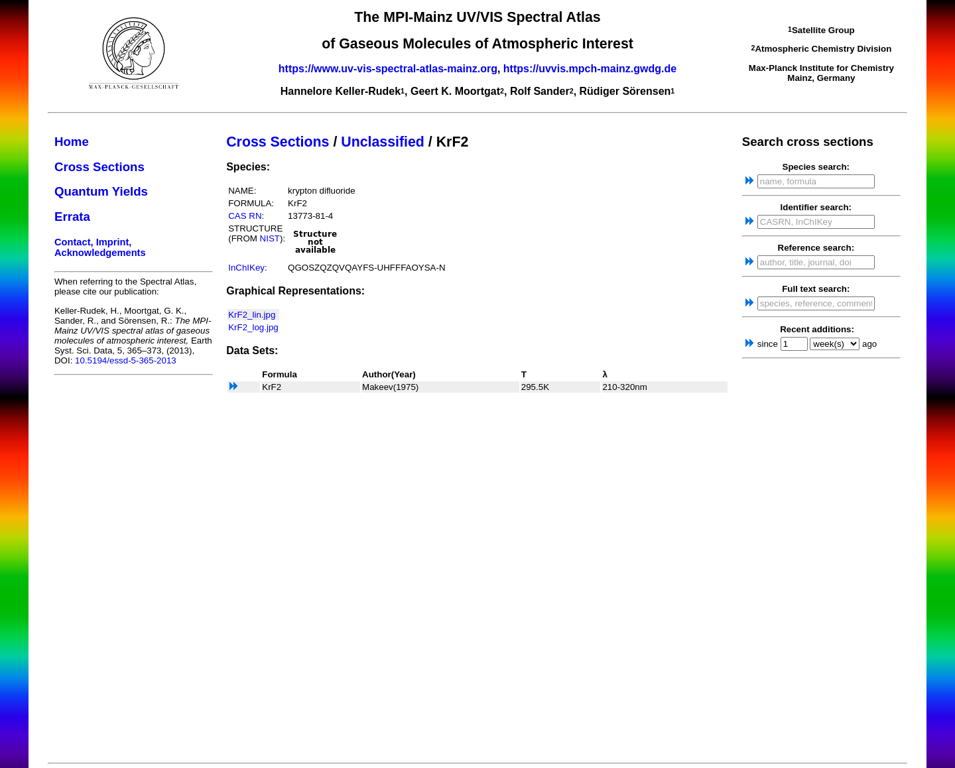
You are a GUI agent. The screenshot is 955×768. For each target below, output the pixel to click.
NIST (270, 238)
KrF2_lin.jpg (251, 315)
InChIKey (246, 268)
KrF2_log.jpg (253, 327)
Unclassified (382, 142)
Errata (72, 217)
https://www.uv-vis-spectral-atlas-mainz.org (388, 68)
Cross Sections (99, 167)
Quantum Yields (101, 191)
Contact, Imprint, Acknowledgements (100, 247)
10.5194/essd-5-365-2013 (125, 360)
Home (71, 142)
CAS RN (244, 216)
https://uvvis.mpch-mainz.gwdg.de (589, 68)
